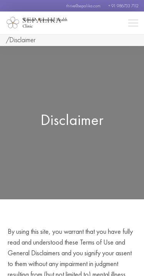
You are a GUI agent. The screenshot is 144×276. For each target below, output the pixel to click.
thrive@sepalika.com (83, 5)
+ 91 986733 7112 (123, 5)
